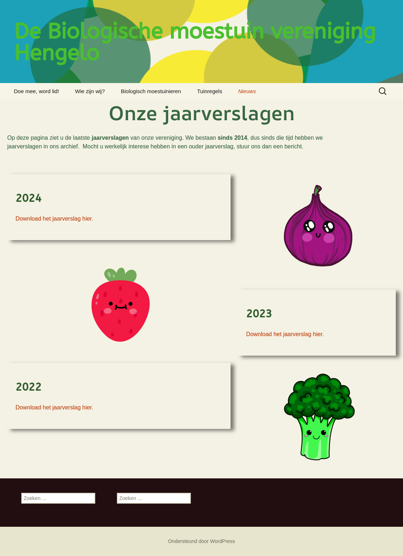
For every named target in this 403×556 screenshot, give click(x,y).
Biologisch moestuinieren (151, 91)
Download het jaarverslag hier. (54, 219)
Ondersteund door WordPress (201, 541)
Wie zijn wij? (90, 91)
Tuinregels (209, 91)
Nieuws (247, 91)
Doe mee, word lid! (36, 91)
